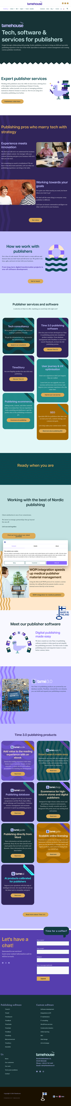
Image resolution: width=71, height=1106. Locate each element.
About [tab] (57, 546)
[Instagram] (65, 3)
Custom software (45, 1004)
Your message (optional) (53, 969)
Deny (14, 562)
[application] (8, 8)
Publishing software (11, 1004)
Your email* (53, 950)
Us (2, 1054)
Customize (35, 562)
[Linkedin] (63, 3)
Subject (53, 959)
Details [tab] (35, 546)
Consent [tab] (14, 546)
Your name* (53, 942)
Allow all (56, 562)
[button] (67, 9)
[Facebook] (67, 3)
